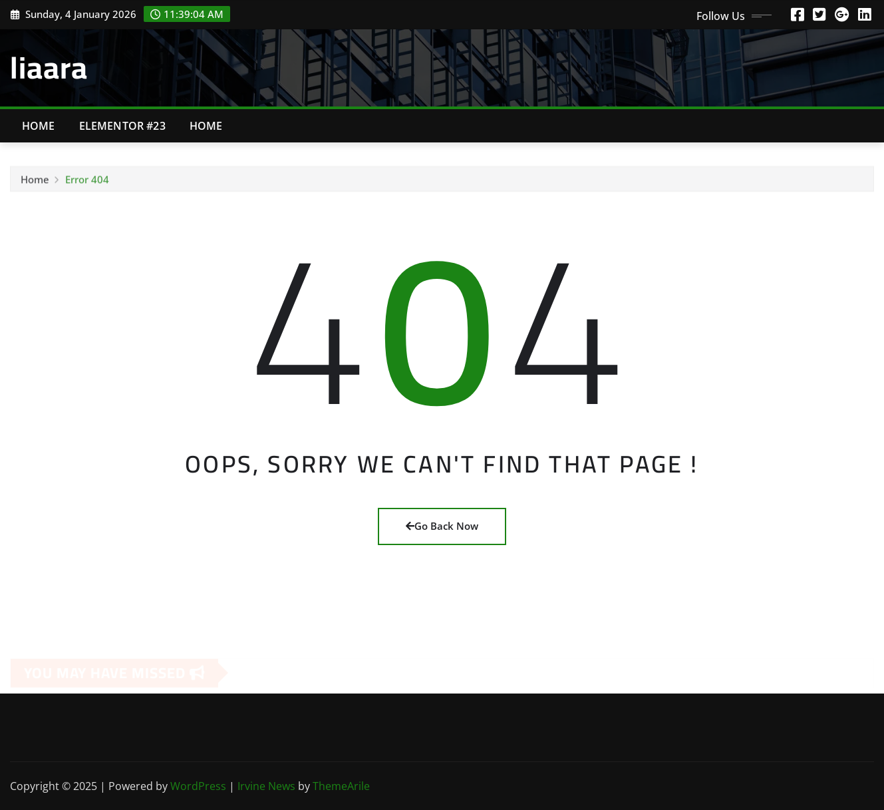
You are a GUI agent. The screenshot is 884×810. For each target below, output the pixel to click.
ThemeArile (341, 786)
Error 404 (87, 181)
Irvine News (266, 786)
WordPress (198, 786)
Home (38, 125)
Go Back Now (442, 525)
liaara (49, 67)
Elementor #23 (122, 125)
